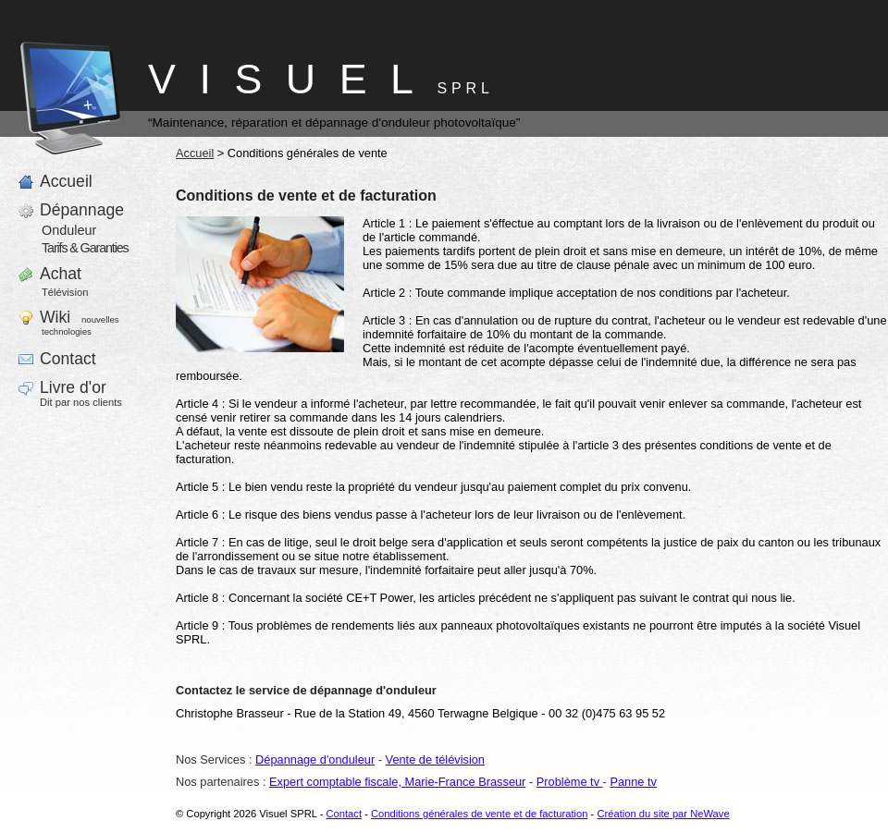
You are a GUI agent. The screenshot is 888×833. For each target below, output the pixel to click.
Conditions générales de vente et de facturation (479, 813)
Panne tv (633, 782)
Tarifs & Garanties (85, 247)
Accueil (195, 153)
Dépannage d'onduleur (315, 759)
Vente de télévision (435, 759)
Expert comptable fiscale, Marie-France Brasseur (397, 782)
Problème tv (569, 782)
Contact (344, 813)
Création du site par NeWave (663, 813)
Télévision (65, 292)
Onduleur (69, 230)
